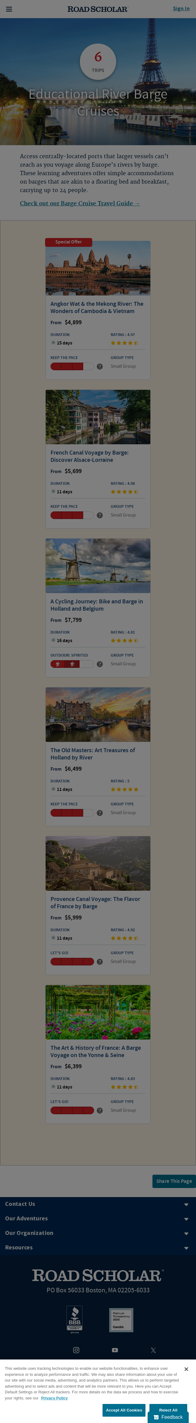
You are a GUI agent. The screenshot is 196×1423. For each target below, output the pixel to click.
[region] (98, 1391)
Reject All (168, 1410)
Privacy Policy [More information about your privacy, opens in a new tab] (54, 1398)
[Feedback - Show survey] (168, 1417)
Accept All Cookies (124, 1410)
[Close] (186, 1369)
